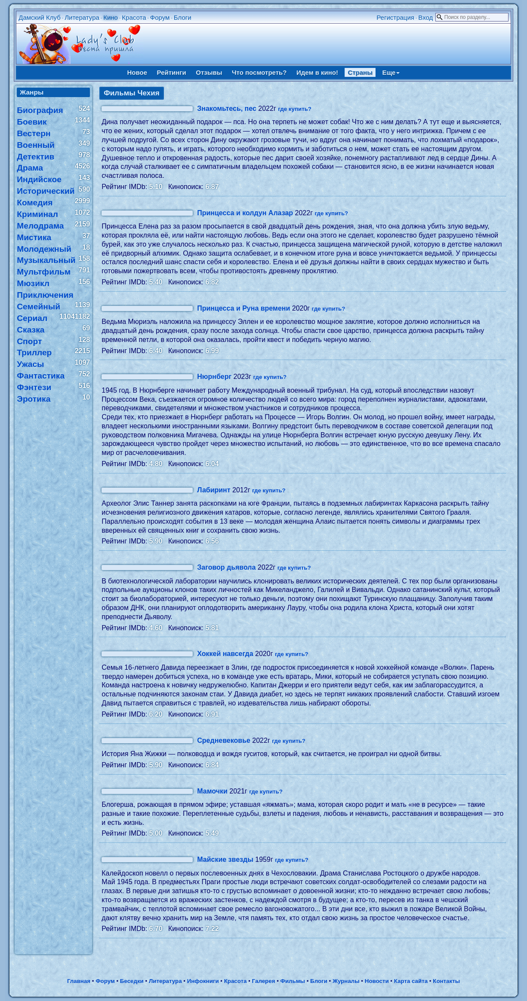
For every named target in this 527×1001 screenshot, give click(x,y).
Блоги (182, 17)
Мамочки (212, 791)
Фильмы (292, 981)
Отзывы (209, 72)
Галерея (263, 981)
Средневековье (223, 740)
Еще (391, 72)
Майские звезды (225, 859)
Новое (137, 72)
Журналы (346, 981)
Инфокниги (203, 981)
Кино (110, 17)
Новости (377, 981)
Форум (160, 17)
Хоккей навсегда (225, 653)
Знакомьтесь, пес (226, 108)
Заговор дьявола (226, 567)
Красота (134, 17)
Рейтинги (171, 72)
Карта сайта (411, 981)
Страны (360, 72)
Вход (425, 17)
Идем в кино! (317, 72)
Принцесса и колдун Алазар (245, 213)
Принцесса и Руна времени (243, 308)
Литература (82, 17)
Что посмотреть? (259, 72)
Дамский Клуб (39, 17)
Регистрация (395, 17)
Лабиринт (213, 490)
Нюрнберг (214, 376)
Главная (78, 981)
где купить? (294, 109)
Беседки (132, 981)
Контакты (446, 981)
